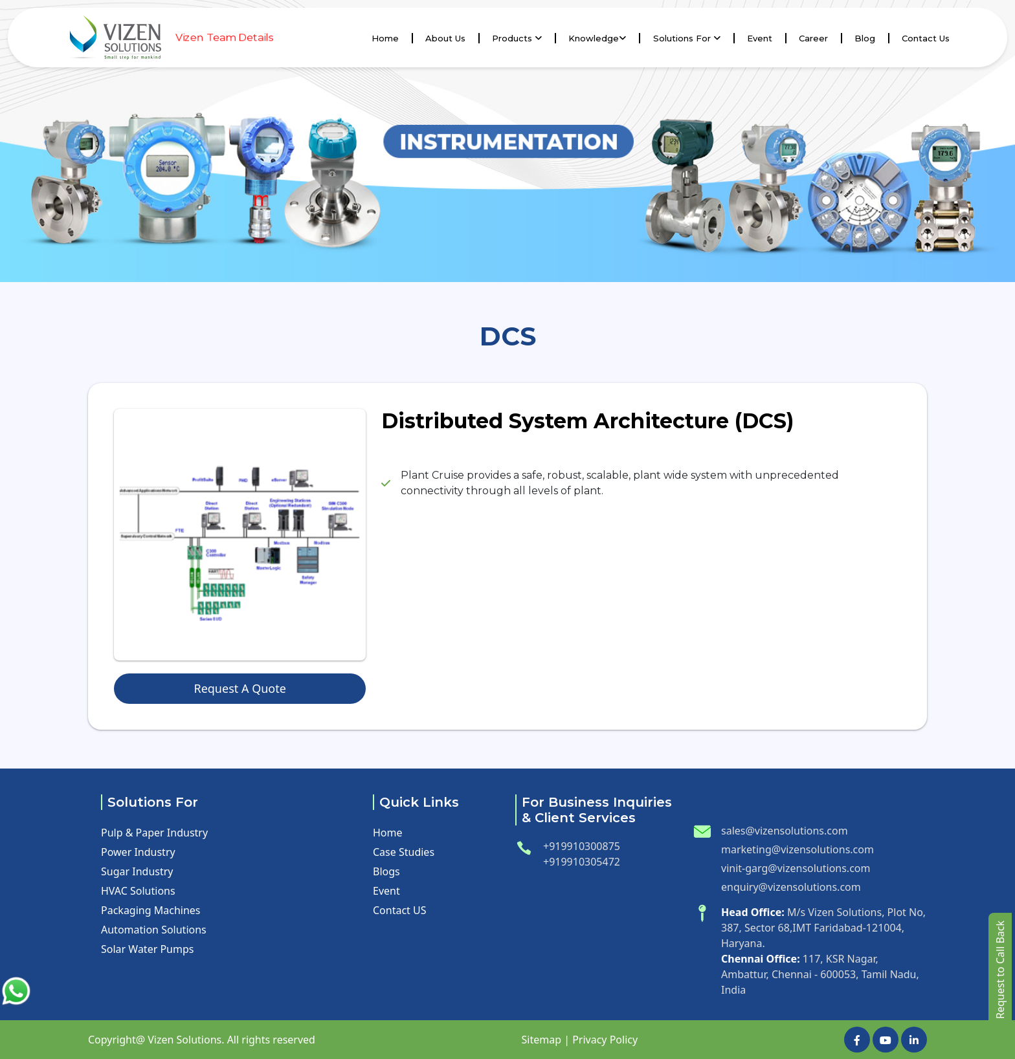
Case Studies (403, 852)
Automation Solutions (153, 930)
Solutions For (686, 38)
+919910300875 (581, 846)
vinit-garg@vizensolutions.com (795, 868)
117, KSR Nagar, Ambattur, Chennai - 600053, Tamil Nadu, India (820, 974)
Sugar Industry (137, 871)
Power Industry (138, 852)
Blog (864, 38)
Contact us (926, 38)
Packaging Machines (150, 910)
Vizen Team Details (223, 37)
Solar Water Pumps (147, 949)
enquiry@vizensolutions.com (791, 887)
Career (813, 38)
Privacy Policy (605, 1039)
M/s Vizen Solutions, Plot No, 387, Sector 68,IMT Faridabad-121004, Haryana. (823, 927)
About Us (445, 38)
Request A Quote (239, 688)
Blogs (386, 871)
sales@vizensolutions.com (784, 831)
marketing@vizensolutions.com (797, 849)
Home (385, 38)
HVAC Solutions (138, 891)
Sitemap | (545, 1039)
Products (517, 38)
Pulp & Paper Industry (154, 832)
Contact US (400, 910)
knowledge (597, 38)
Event (759, 38)
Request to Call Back (1000, 970)
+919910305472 (581, 862)
